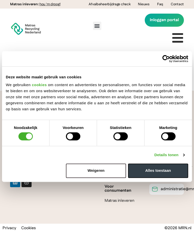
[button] (97, 26)
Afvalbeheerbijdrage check (109, 4)
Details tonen (166, 155)
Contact (177, 4)
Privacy (9, 228)
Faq (160, 4)
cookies (39, 85)
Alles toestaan (158, 171)
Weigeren (96, 171)
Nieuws (143, 4)
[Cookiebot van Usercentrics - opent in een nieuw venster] (166, 58)
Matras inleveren (119, 201)
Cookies (28, 228)
